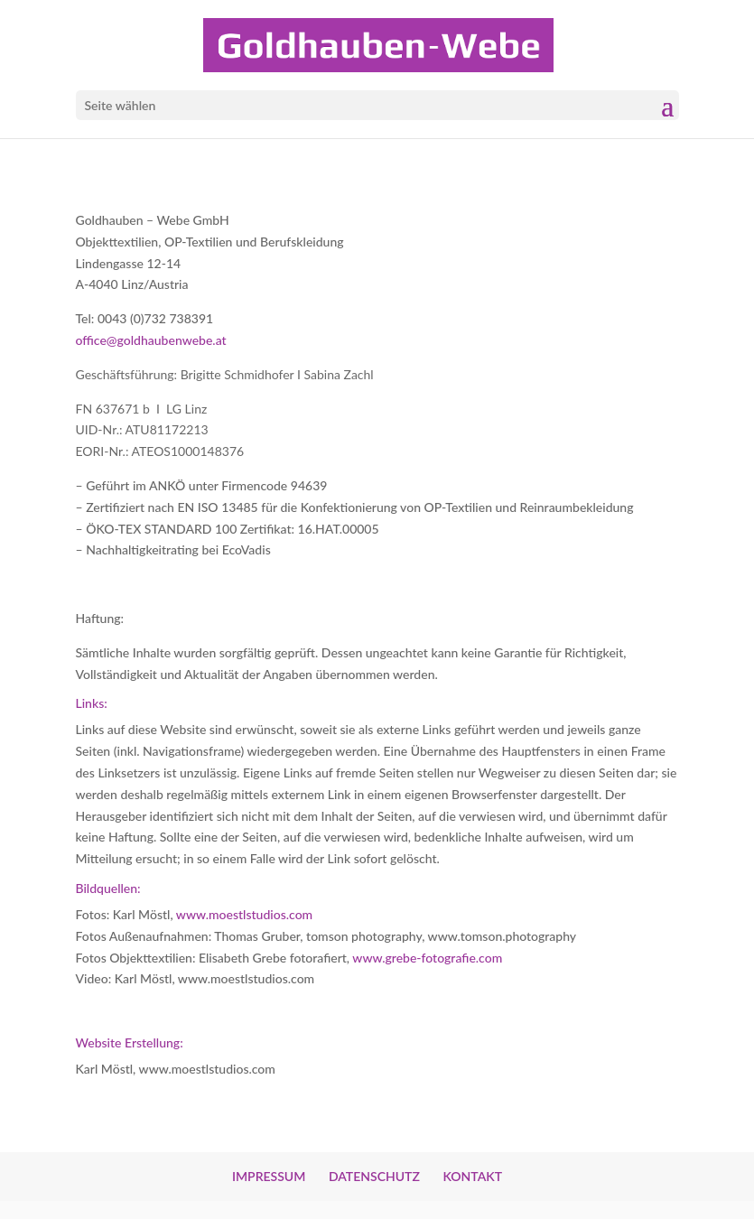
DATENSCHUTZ (374, 1176)
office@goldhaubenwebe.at (151, 340)
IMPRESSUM (268, 1176)
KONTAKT (472, 1176)
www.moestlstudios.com (244, 914)
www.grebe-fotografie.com (427, 957)
